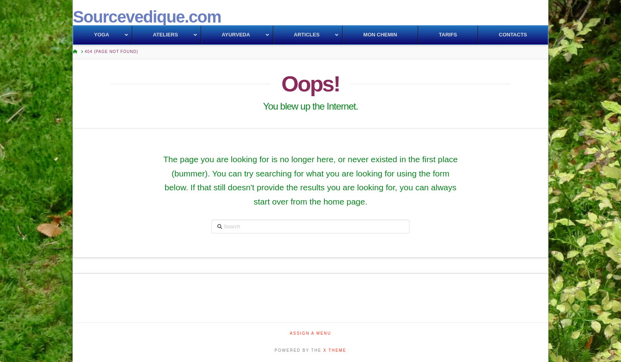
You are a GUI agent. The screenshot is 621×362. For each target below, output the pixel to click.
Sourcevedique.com (147, 17)
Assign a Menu (310, 333)
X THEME (334, 350)
